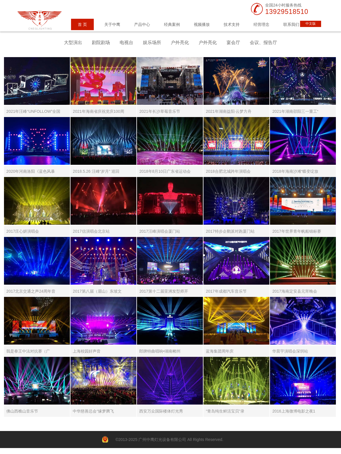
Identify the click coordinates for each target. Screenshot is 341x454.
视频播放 (202, 24)
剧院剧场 (101, 42)
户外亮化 (180, 42)
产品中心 (142, 24)
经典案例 (172, 24)
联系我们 (291, 24)
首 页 (82, 24)
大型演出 (73, 42)
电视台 (126, 42)
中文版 (310, 24)
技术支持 (232, 24)
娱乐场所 (152, 42)
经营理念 (261, 24)
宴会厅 (233, 42)
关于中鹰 (112, 24)
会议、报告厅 (263, 42)
